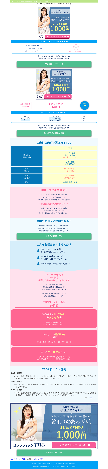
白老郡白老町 (38, 459)
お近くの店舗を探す (54, 236)
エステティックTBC (93, 398)
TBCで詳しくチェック (54, 64)
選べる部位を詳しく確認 (54, 133)
